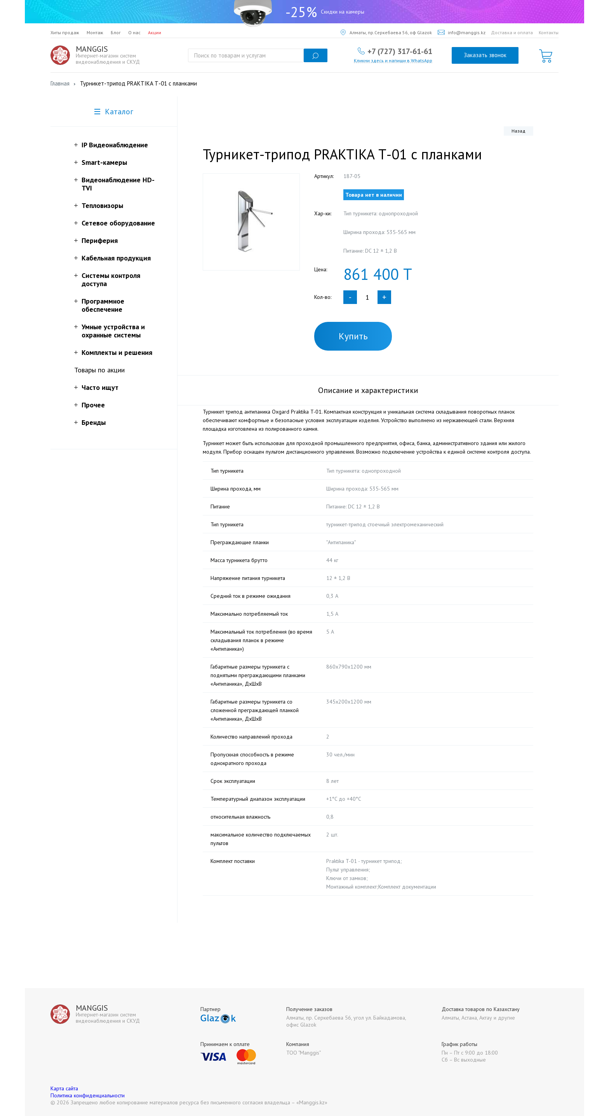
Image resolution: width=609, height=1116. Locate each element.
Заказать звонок (485, 55)
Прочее (93, 405)
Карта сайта (64, 1088)
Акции (154, 32)
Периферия (100, 240)
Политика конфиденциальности (87, 1095)
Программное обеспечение (103, 305)
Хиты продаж (64, 32)
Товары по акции (99, 369)
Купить (353, 336)
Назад (518, 131)
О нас (134, 32)
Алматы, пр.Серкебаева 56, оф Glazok (386, 32)
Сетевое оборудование (118, 223)
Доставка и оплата (512, 32)
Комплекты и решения (117, 352)
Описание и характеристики (368, 390)
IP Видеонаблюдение (115, 145)
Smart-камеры (104, 162)
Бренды (94, 422)
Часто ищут (100, 387)
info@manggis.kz (461, 32)
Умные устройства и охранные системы (113, 331)
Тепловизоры (102, 205)
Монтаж (95, 32)
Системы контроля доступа (111, 279)
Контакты (549, 32)
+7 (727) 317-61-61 (399, 51)
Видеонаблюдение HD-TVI (118, 184)
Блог (116, 32)
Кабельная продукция (116, 258)
